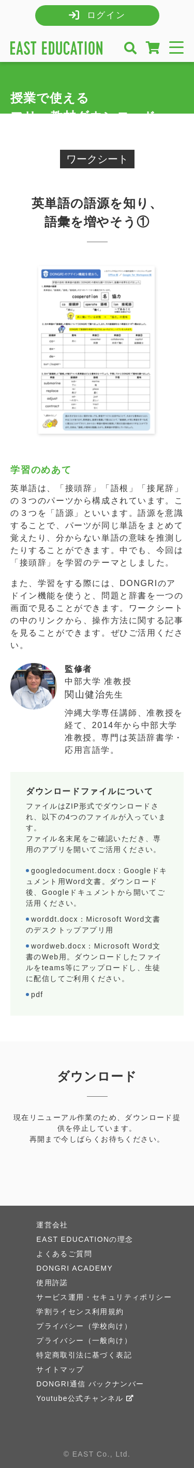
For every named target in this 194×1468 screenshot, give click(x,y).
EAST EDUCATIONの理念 (84, 1239)
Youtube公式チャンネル (85, 1398)
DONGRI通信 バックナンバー (90, 1384)
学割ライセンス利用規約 (80, 1311)
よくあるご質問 (64, 1254)
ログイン (106, 15)
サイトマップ (60, 1369)
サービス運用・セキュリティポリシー (104, 1297)
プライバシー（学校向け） (84, 1326)
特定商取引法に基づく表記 (84, 1355)
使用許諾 (52, 1282)
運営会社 (52, 1225)
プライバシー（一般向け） (84, 1340)
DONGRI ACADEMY (74, 1268)
